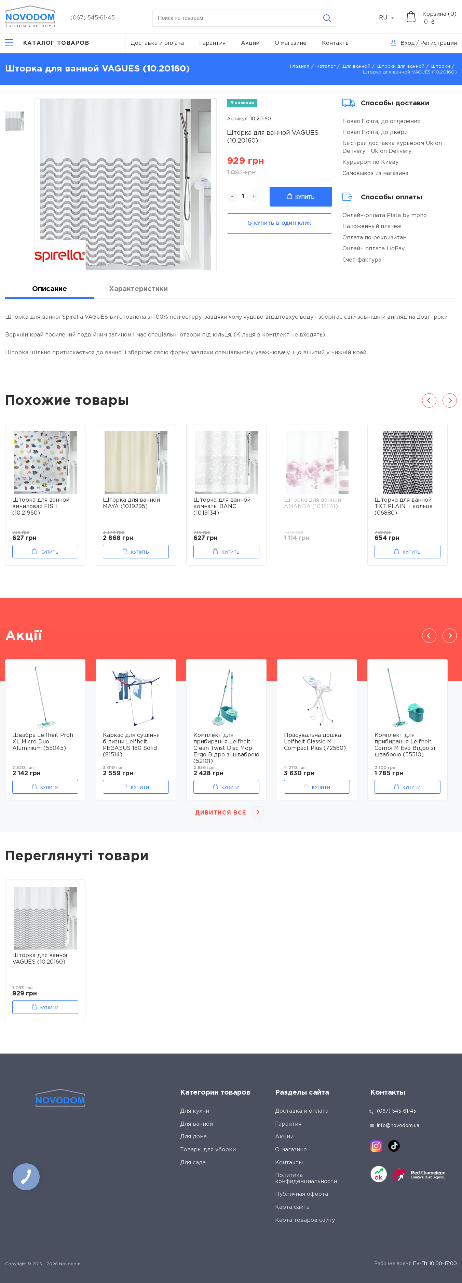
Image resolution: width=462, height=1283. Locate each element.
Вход (407, 43)
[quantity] (243, 196)
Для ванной (356, 66)
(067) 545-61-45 (92, 18)
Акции (250, 43)
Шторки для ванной (400, 66)
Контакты (336, 43)
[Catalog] (47, 43)
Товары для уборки (208, 1149)
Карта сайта (292, 1207)
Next (450, 400)
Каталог (326, 66)
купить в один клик (279, 223)
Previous (429, 400)
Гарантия (212, 43)
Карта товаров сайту (305, 1220)
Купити (49, 787)
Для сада (193, 1162)
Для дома (193, 1136)
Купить (300, 197)
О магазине (291, 43)
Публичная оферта (301, 1194)
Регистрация (438, 43)
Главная (300, 66)
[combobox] (390, 18)
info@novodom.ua (394, 1126)
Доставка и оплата (157, 43)
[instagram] (376, 1146)
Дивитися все (220, 813)
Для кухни (194, 1111)
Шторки (440, 66)
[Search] (327, 18)
